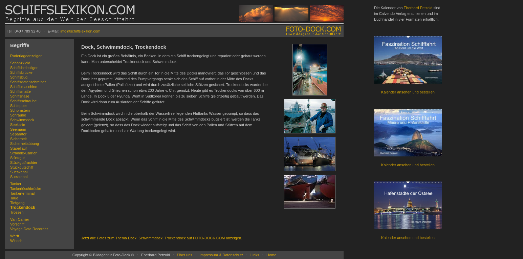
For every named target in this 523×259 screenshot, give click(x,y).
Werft (14, 236)
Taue (14, 198)
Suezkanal (18, 177)
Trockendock (22, 207)
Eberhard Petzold (418, 8)
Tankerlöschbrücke (25, 189)
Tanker (15, 184)
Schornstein (20, 110)
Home (271, 255)
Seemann (18, 129)
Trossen (16, 212)
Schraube (18, 115)
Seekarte (17, 125)
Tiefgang (17, 203)
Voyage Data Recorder (29, 229)
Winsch (16, 241)
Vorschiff (17, 224)
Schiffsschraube (23, 101)
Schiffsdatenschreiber (28, 82)
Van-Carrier (19, 219)
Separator (18, 134)
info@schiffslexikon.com (80, 31)
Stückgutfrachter (23, 162)
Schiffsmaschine (23, 87)
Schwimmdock (22, 120)
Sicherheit (18, 139)
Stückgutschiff (21, 167)
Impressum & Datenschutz (221, 255)
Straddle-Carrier (23, 153)
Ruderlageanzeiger (26, 56)
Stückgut (17, 158)
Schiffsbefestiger (24, 68)
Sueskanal (18, 172)
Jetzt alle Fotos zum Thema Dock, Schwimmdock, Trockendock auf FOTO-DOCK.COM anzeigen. (161, 238)
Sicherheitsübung (24, 144)
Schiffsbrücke (21, 72)
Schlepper (18, 106)
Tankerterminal (22, 193)
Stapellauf (18, 148)
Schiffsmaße (20, 91)
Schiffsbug (18, 77)
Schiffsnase (19, 96)
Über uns (184, 255)
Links (254, 255)
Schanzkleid (20, 63)
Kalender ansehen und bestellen (408, 92)
